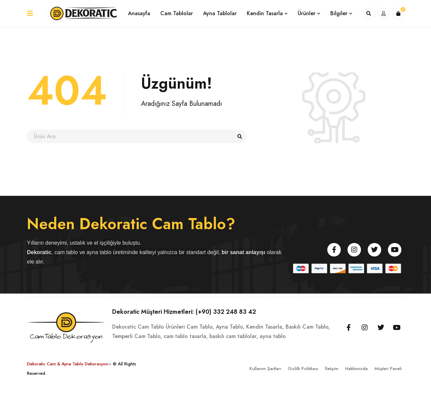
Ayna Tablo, (230, 327)
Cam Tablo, (200, 327)
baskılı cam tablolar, (233, 336)
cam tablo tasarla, (186, 336)
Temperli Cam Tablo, (137, 336)
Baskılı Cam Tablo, (308, 327)
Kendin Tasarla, (265, 327)
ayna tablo (273, 336)
